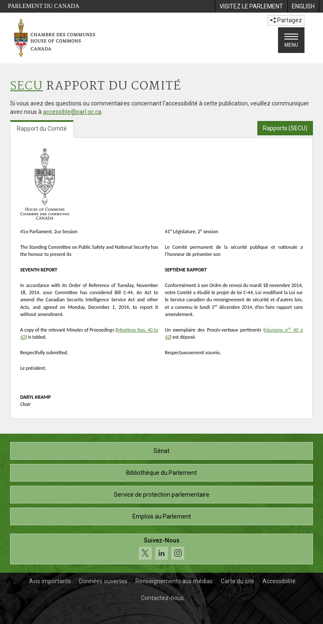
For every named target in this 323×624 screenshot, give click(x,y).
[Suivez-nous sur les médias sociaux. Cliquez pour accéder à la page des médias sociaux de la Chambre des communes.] (161, 549)
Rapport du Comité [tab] (42, 128)
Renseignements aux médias (174, 581)
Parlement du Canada (43, 6)
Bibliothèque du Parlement (161, 472)
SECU (26, 86)
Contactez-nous (162, 598)
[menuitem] (251, 6)
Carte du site (237, 581)
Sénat (161, 451)
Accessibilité (279, 581)
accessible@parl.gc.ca (72, 111)
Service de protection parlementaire (161, 494)
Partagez (286, 20)
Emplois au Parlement (161, 516)
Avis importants (50, 581)
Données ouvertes (103, 581)
